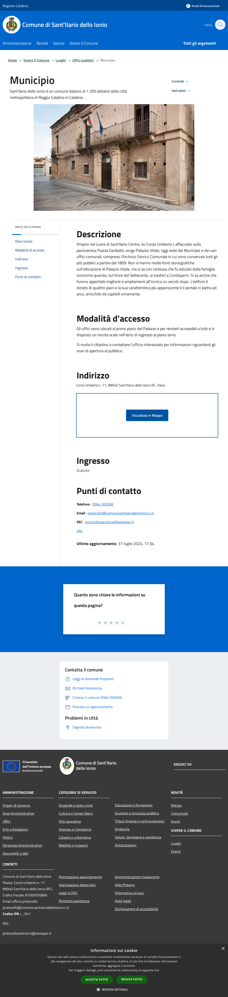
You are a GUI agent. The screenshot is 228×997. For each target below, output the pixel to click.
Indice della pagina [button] (28, 227)
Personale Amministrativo (22, 845)
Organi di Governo (16, 805)
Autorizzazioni (125, 845)
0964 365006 (102, 504)
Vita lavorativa (70, 821)
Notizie (176, 805)
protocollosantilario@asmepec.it (109, 522)
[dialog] (114, 970)
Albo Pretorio (125, 885)
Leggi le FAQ (68, 893)
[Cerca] (220, 24)
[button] (114, 989)
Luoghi (61, 60)
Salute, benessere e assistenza (138, 837)
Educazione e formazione (134, 805)
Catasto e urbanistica (75, 837)
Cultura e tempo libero (76, 813)
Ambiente (122, 829)
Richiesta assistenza (74, 900)
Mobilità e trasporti (73, 845)
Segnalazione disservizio (77, 885)
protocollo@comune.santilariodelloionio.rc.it (121, 513)
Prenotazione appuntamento (80, 877)
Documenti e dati (15, 853)
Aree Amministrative (18, 813)
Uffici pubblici (83, 60)
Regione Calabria (15, 5)
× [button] (223, 948)
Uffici (6, 821)
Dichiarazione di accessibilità (136, 908)
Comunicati (179, 813)
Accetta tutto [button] (97, 979)
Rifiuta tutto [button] (131, 979)
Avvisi (175, 821)
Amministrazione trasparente (137, 877)
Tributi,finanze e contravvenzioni (140, 821)
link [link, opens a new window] (157, 970)
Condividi (181, 81)
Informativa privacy (129, 893)
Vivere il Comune (36, 60)
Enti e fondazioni (15, 829)
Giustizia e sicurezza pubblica (137, 813)
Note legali (123, 900)
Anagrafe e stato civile (76, 805)
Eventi (176, 851)
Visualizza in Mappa (147, 415)
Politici (8, 837)
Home (12, 60)
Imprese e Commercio (75, 829)
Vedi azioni (182, 91)
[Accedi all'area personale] (202, 6)
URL (80, 530)
